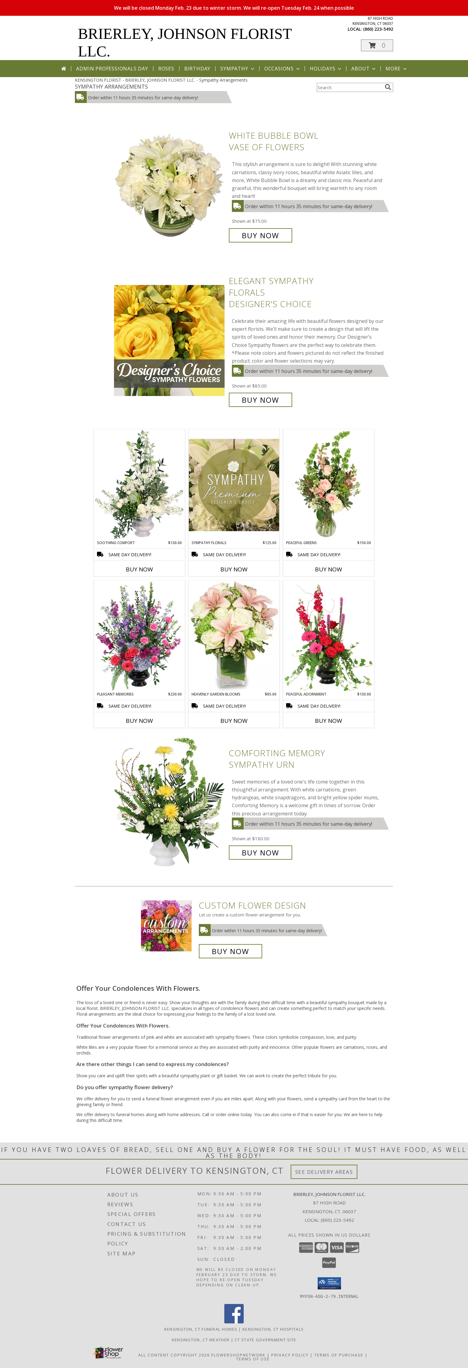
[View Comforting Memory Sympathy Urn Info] (170, 803)
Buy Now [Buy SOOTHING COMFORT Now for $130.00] (139, 569)
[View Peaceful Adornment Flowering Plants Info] (328, 636)
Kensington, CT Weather (201, 1339)
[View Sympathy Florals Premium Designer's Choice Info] (234, 484)
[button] (377, 45)
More (397, 68)
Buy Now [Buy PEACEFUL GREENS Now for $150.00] (328, 569)
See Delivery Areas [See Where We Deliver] (324, 1171)
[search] (388, 87)
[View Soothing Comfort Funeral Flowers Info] (139, 484)
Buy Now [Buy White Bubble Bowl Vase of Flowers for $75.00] (260, 235)
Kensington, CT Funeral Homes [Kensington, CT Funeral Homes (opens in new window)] (200, 1329)
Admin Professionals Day (112, 68)
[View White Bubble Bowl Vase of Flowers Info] (170, 185)
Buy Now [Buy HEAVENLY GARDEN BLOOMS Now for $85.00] (234, 721)
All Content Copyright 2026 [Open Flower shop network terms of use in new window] (174, 1354)
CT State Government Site (265, 1339)
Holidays (326, 68)
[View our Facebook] (234, 1321)
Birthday (197, 68)
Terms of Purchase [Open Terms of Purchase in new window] (338, 1354)
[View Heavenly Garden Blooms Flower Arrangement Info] (234, 636)
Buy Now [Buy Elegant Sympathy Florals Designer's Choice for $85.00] (260, 400)
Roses (166, 68)
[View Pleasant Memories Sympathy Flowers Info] (139, 636)
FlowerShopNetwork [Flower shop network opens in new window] (238, 1354)
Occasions (282, 68)
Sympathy (237, 68)
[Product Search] (349, 87)
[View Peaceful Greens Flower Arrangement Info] (328, 484)
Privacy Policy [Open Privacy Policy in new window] (290, 1354)
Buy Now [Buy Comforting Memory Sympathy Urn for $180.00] (260, 853)
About (364, 68)
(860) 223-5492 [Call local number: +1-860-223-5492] (378, 29)
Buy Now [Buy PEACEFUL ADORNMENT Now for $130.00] (328, 721)
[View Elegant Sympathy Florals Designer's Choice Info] (170, 340)
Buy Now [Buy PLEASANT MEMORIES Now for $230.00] (139, 721)
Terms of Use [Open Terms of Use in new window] (253, 1358)
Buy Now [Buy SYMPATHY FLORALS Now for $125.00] (234, 569)
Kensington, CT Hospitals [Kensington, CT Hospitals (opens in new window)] (273, 1329)
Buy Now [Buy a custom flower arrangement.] (230, 951)
